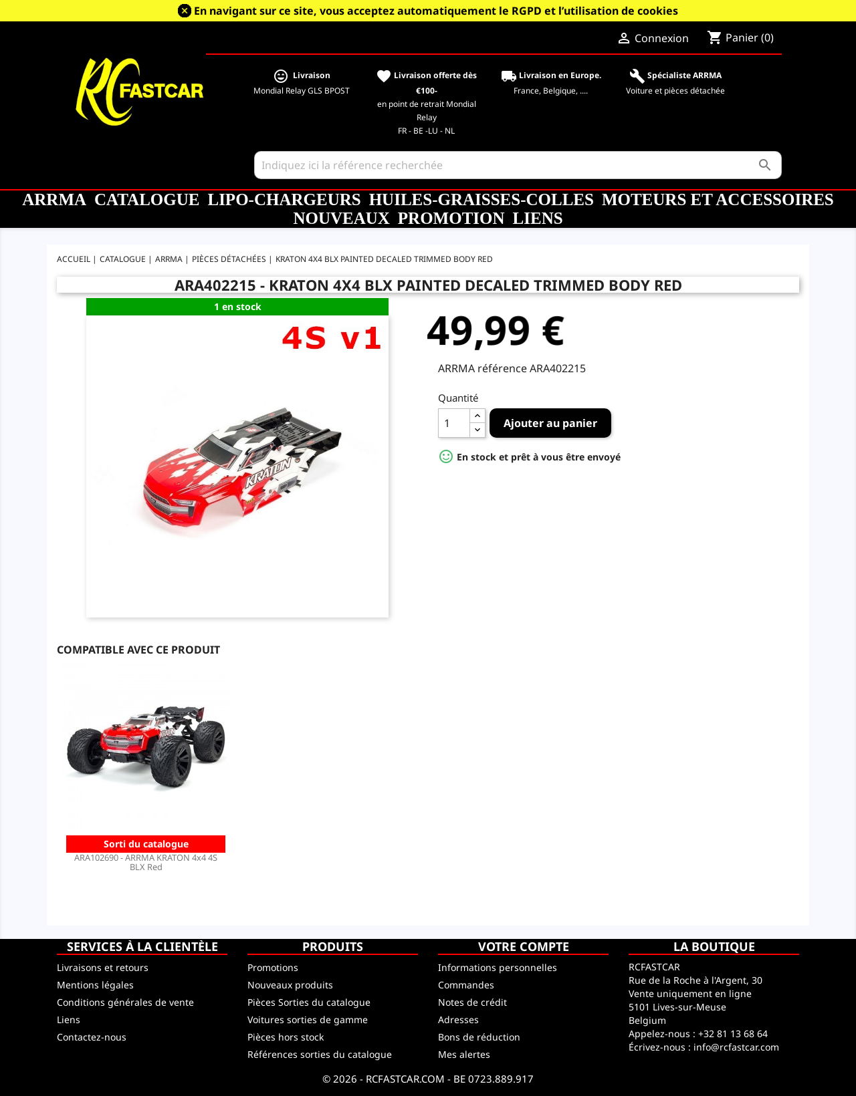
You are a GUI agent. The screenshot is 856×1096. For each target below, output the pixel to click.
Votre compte (523, 946)
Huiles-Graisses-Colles (481, 199)
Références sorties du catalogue (319, 1054)
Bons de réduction (479, 1037)
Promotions (272, 967)
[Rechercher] (518, 165)
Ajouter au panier (550, 423)
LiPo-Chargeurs (283, 199)
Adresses (458, 1019)
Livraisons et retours (102, 967)
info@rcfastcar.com (736, 1047)
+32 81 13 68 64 (733, 1033)
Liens (538, 218)
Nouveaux (341, 218)
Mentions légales (95, 984)
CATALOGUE (146, 199)
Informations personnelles (497, 967)
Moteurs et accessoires (718, 199)
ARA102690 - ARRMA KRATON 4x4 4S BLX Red (145, 862)
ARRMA (54, 199)
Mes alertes (464, 1054)
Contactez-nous (91, 1037)
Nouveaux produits (290, 984)
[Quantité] (454, 423)
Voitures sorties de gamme (307, 1019)
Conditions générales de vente (125, 1002)
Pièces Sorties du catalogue (308, 1002)
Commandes (466, 984)
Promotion (451, 218)
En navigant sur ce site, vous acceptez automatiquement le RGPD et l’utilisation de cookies (436, 10)
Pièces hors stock (285, 1037)
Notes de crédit (472, 1002)
